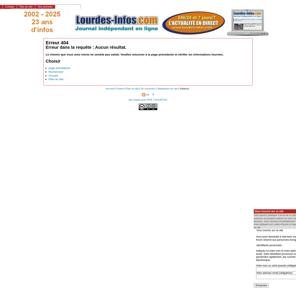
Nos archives (45, 6)
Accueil (53, 75)
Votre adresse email (274, 272)
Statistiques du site (167, 88)
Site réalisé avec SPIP (140, 100)
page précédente (59, 68)
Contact (9, 6)
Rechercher (56, 71)
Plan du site (56, 79)
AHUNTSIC (161, 100)
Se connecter (148, 88)
